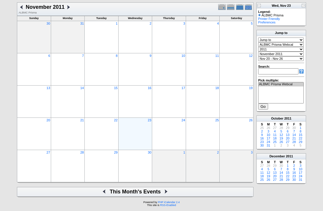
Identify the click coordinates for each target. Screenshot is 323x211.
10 (183, 55)
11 (217, 55)
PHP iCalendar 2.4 (169, 202)
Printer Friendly (269, 19)
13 (48, 88)
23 (149, 120)
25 (217, 120)
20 (48, 120)
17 (183, 88)
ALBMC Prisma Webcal (280, 84)
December (277, 156)
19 (251, 88)
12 (251, 55)
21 (82, 120)
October (277, 118)
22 (115, 120)
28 (82, 152)
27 (48, 152)
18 (217, 88)
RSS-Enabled (168, 205)
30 (48, 23)
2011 (287, 118)
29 (115, 152)
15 (115, 88)
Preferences (266, 22)
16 (149, 88)
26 (251, 120)
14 (82, 88)
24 (183, 120)
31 (82, 23)
